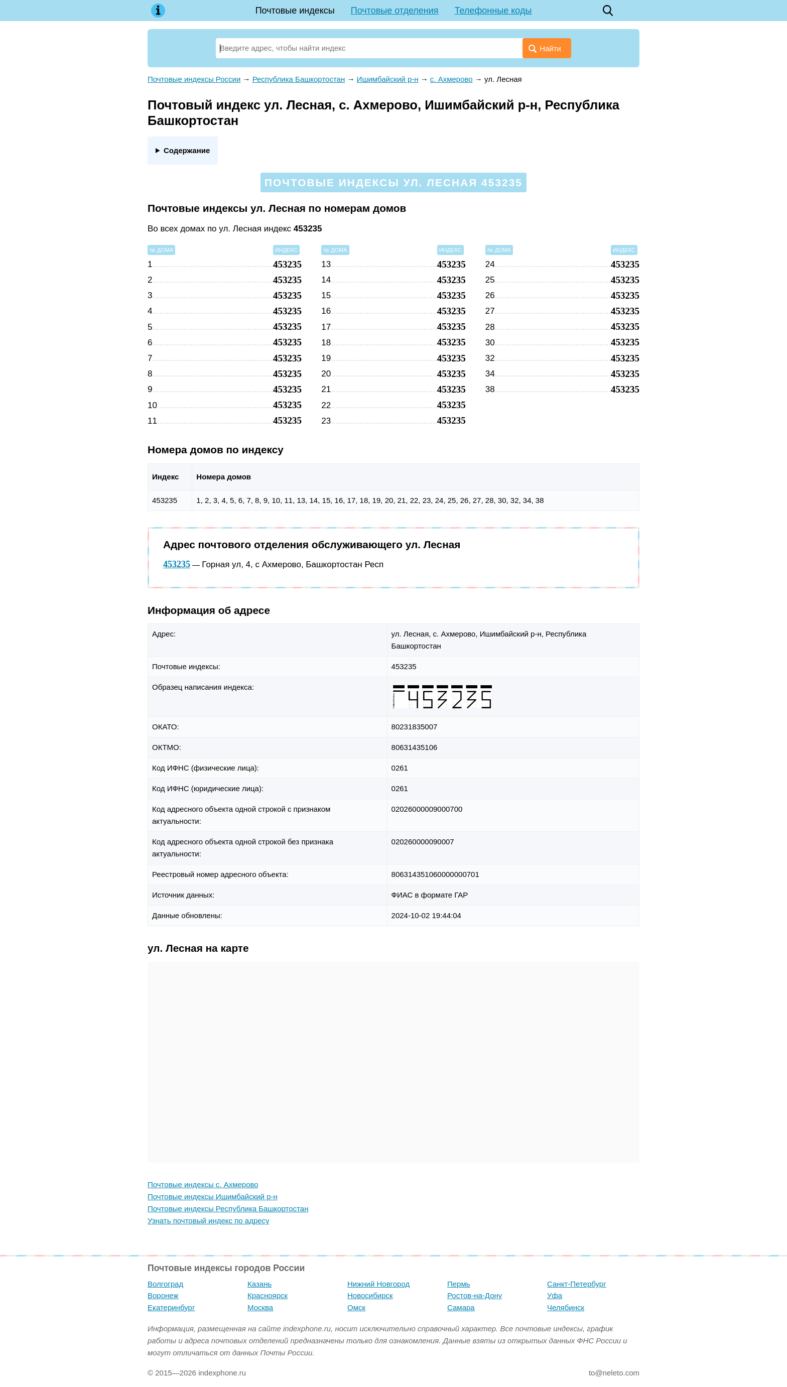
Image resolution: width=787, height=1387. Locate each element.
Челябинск (565, 1307)
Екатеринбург (171, 1307)
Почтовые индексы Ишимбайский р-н (213, 1196)
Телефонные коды (493, 11)
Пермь (458, 1284)
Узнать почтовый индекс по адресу (209, 1220)
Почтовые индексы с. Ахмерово (203, 1184)
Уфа (554, 1295)
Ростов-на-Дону (474, 1295)
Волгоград (165, 1284)
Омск (356, 1307)
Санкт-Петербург (576, 1284)
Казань (259, 1284)
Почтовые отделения (395, 11)
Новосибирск (370, 1295)
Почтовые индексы (295, 11)
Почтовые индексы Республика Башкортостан (228, 1208)
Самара (461, 1307)
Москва (260, 1307)
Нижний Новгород (378, 1284)
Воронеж (163, 1295)
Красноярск (267, 1295)
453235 (176, 564)
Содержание (187, 150)
